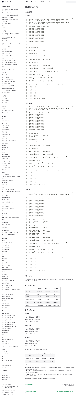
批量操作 (4, 254)
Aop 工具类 (5, 354)
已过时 (4, 67)
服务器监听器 (5, 77)
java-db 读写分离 (6, 296)
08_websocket (5, 230)
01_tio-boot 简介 (6, 6)
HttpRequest (5, 147)
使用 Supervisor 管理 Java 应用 (9, 64)
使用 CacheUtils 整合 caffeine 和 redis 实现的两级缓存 (10, 387)
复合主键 (4, 274)
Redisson (4, 379)
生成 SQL (4, 292)
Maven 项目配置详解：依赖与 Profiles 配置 (9, 37)
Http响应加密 (5, 199)
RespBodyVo (5, 154)
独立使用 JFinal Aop (7, 360)
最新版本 (4, 25)
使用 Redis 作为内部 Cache (8, 81)
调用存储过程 (5, 287)
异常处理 (4, 263)
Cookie (4, 145)
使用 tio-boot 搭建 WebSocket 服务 (10, 232)
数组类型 (4, 341)
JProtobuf (4, 213)
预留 (3, 335)
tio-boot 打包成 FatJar (7, 40)
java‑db (4, 240)
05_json (4, 106)
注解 (3, 260)
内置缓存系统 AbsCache (8, 79)
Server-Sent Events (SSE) (8, 180)
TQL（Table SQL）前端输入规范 (10, 346)
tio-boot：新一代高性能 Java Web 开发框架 (11, 10)
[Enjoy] (28, 2)
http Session (5, 143)
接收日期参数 (5, 123)
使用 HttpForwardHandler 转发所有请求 (11, 192)
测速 (3, 215)
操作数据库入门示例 (7, 242)
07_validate (5, 222)
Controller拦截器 (6, 156)
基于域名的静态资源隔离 (8, 86)
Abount (54, 1)
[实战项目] (42, 2)
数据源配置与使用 (6, 247)
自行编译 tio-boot (6, 23)
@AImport (4, 363)
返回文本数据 (5, 129)
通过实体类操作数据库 (7, 294)
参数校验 (4, 227)
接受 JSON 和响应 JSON (8, 110)
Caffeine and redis (6, 382)
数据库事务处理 (6, 265)
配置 (3, 356)
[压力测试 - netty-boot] (35, 391)
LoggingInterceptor (6, 161)
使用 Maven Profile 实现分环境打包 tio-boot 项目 (10, 34)
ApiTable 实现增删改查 (7, 339)
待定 (3, 187)
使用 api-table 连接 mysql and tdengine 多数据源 (9, 327)
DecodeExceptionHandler (8, 88)
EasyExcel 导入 (5, 332)
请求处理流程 (5, 100)
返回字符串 (5, 127)
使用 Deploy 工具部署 (7, 55)
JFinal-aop (4, 351)
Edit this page (28, 384)
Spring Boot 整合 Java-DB (8, 298)
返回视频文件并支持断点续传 (9, 141)
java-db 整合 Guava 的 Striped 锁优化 (11, 289)
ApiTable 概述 (5, 313)
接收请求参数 (5, 120)
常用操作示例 (5, 303)
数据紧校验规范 (6, 224)
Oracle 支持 (5, 276)
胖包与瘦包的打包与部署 (8, 69)
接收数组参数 (5, 125)
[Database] (22, 2)
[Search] (71, 2)
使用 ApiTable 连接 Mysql (8, 317)
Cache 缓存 (5, 267)
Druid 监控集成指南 (7, 305)
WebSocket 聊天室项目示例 (8, 235)
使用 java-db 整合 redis (7, 392)
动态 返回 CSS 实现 (6, 167)
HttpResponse (5, 149)
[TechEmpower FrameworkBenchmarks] (60, 391)
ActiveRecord (5, 249)
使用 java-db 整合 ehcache (8, 390)
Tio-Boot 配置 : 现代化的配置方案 (10, 15)
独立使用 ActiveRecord (7, 285)
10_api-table (5, 311)
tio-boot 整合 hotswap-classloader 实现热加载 (11, 20)
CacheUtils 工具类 (6, 384)
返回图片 (4, 170)
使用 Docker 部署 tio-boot (8, 46)
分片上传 (4, 204)
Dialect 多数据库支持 (7, 269)
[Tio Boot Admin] (35, 2)
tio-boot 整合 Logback (7, 17)
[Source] (59, 2)
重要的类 (4, 102)
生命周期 (4, 98)
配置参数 (4, 74)
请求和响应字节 (6, 134)
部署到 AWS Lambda (7, 51)
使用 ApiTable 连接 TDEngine (9, 322)
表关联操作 (5, 271)
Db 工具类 (4, 251)
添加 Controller (5, 174)
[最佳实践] (49, 2)
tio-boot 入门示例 (6, 12)
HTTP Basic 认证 (6, 197)
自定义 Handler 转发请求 (8, 189)
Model (3, 256)
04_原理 (4, 96)
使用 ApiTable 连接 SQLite (8, 315)
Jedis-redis (5, 375)
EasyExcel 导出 (5, 330)
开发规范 (4, 27)
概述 (3, 118)
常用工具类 (5, 195)
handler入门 (5, 182)
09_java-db (4, 238)
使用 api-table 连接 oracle (8, 324)
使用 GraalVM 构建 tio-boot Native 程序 (11, 43)
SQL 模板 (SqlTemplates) (8, 245)
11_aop (3, 349)
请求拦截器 (5, 158)
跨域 (3, 172)
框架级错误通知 (6, 92)
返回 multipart (5, 184)
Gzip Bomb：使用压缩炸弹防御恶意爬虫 (10, 218)
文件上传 (4, 136)
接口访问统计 (5, 206)
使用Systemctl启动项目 (7, 58)
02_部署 (4, 31)
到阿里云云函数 (6, 53)
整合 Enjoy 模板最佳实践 (8, 280)
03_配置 (4, 72)
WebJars (4, 211)
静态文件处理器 (6, 83)
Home (17, 1)
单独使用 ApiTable (6, 343)
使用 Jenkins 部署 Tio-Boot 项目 (9, 60)
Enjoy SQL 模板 (5, 278)
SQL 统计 (4, 307)
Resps (3, 152)
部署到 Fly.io (5, 49)
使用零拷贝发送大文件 (7, 202)
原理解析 (4, 367)
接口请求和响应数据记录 (8, 208)
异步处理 (4, 165)
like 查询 (4, 301)
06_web (4, 116)
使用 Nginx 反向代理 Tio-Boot (9, 62)
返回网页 (4, 132)
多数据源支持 (5, 283)
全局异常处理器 (6, 163)
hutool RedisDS (6, 377)
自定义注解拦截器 (6, 365)
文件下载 (4, 138)
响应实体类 (5, 113)
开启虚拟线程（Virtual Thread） (9, 90)
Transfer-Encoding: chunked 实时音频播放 (11, 177)
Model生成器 (5, 258)
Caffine (4, 373)
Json (3, 108)
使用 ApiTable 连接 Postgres (9, 320)
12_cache (4, 370)
